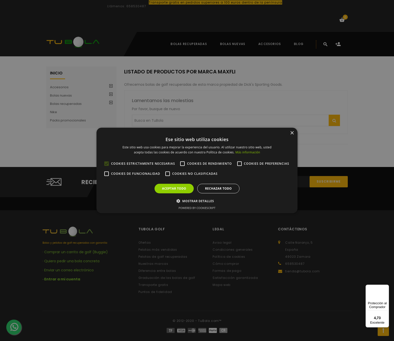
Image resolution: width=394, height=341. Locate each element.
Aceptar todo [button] (174, 188)
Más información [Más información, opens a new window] (247, 152)
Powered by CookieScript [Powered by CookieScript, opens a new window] (197, 208)
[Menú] (386, 288)
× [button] (292, 133)
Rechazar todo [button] (218, 188)
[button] (197, 200)
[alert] (197, 170)
